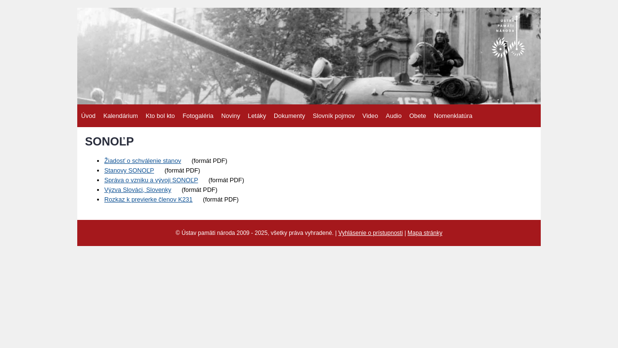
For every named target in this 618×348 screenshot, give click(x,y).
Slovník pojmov (334, 115)
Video (371, 115)
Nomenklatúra (453, 115)
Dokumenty (289, 115)
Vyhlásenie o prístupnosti (370, 233)
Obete (417, 115)
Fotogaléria (198, 115)
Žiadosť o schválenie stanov (142, 160)
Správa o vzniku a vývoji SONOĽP (151, 180)
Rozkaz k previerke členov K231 (148, 199)
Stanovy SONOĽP (129, 170)
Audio (394, 115)
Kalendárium (120, 115)
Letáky (257, 115)
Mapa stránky (424, 233)
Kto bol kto (160, 115)
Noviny (230, 115)
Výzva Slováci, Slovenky (137, 189)
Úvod (88, 115)
